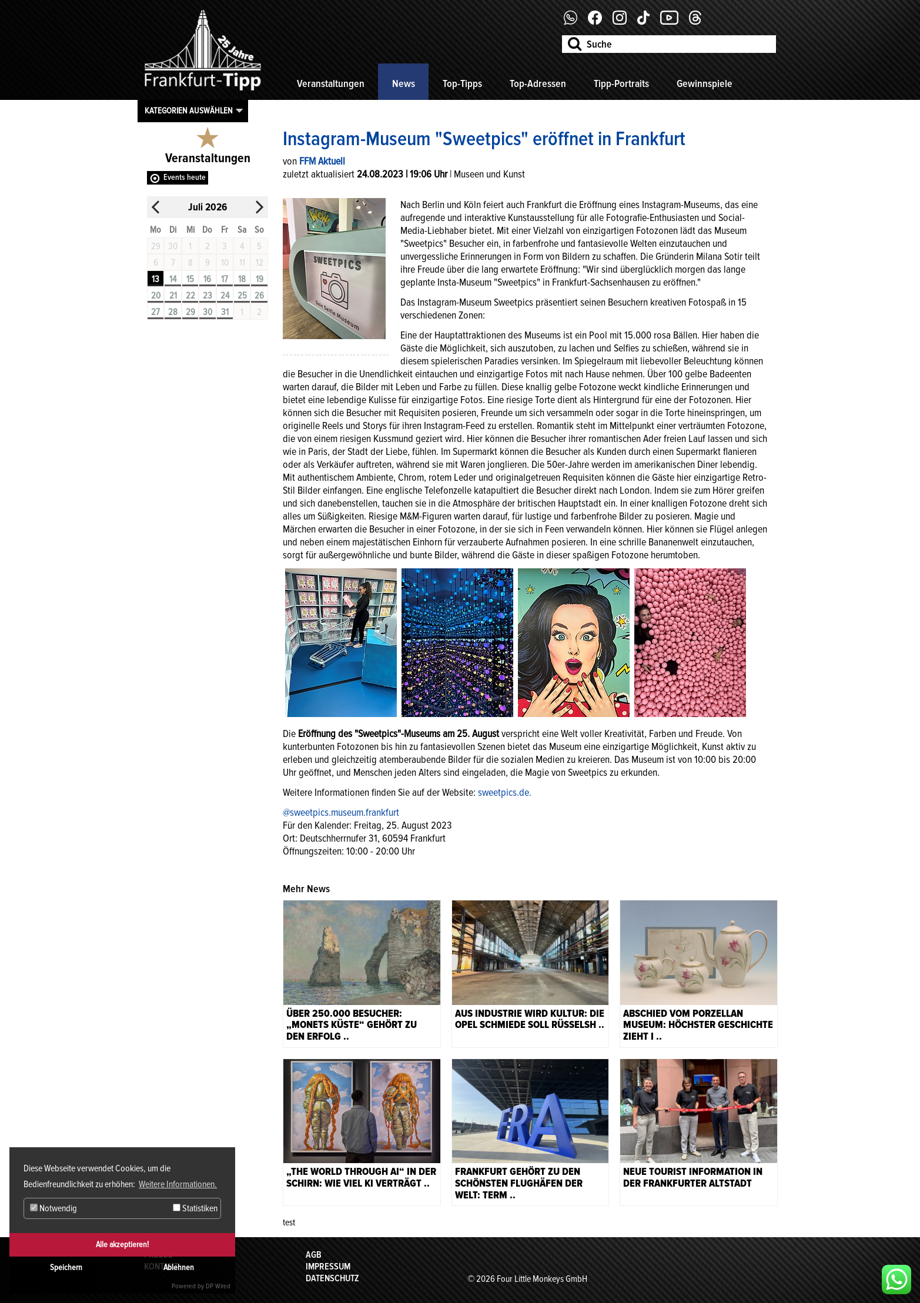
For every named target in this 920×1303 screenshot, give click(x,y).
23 (207, 296)
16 (207, 279)
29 (190, 312)
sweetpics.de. (504, 792)
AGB (314, 1255)
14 (172, 279)
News (403, 83)
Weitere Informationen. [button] (178, 1184)
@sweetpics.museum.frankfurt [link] (341, 812)
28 (173, 312)
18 (242, 279)
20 (155, 296)
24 (224, 296)
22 (190, 296)
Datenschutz (332, 1278)
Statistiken (195, 1208)
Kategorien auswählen (189, 110)
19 (259, 279)
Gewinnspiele (704, 83)
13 (155, 279)
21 (173, 296)
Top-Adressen (538, 83)
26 (259, 296)
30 (207, 312)
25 (242, 296)
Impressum (328, 1266)
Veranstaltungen (330, 83)
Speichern (66, 1267)
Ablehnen (178, 1267)
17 (224, 279)
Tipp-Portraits (621, 83)
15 (190, 279)
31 (225, 312)
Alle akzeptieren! (122, 1245)
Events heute (184, 177)
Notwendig (53, 1208)
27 (155, 312)
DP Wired (218, 1286)
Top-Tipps (462, 83)
